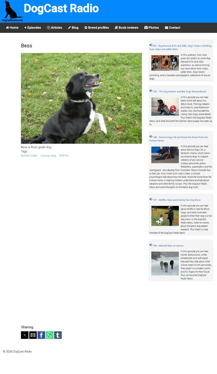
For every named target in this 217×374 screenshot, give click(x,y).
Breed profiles (96, 27)
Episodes (33, 27)
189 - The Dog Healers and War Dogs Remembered (177, 91)
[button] (24, 335)
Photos (151, 27)
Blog (73, 27)
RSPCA (63, 155)
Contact (172, 27)
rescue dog (48, 155)
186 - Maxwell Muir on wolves (166, 245)
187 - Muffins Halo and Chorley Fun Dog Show (175, 200)
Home (12, 27)
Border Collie (29, 155)
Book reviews (126, 27)
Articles (54, 27)
